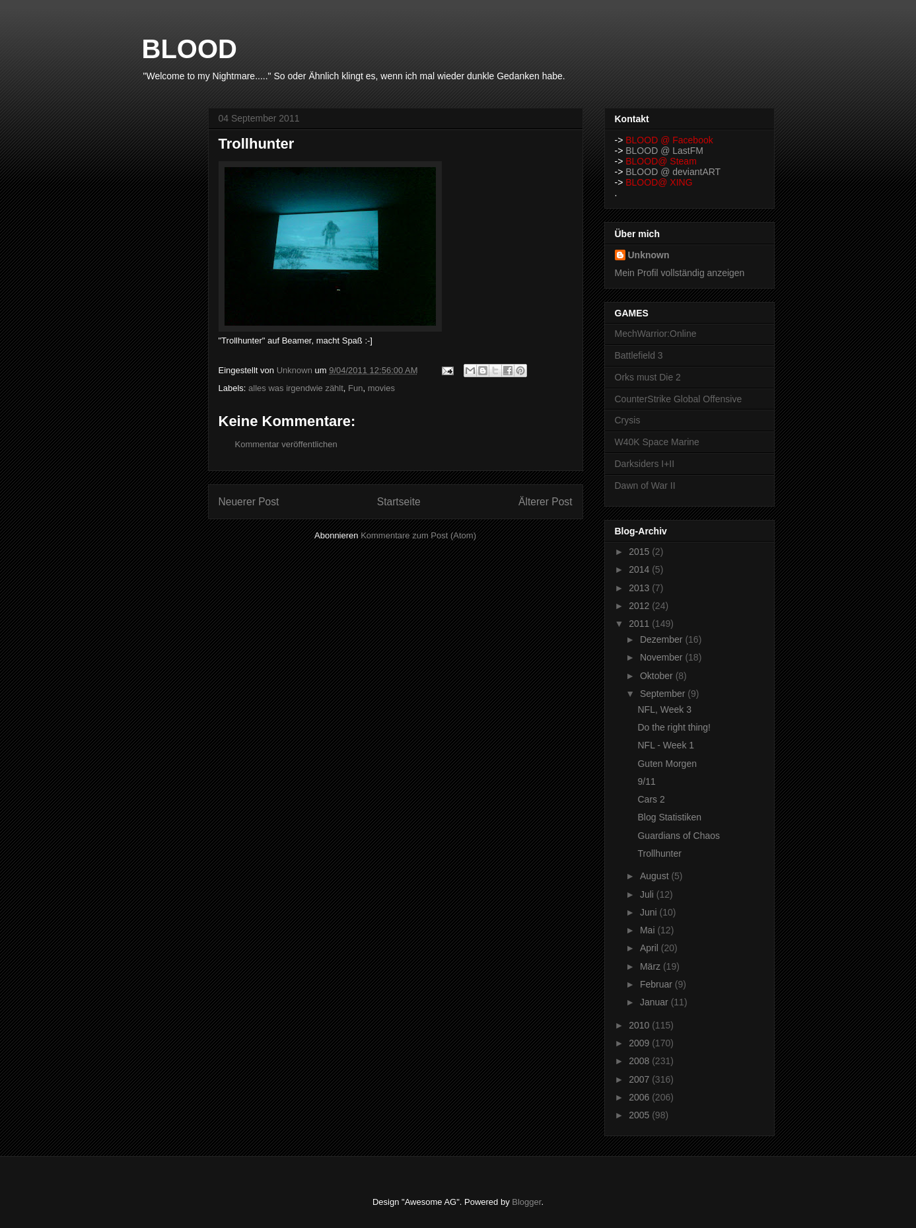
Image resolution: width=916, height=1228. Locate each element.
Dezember (662, 639)
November (662, 657)
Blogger (526, 1202)
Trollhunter (659, 853)
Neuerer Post (249, 501)
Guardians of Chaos (678, 835)
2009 (640, 1043)
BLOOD (189, 48)
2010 (640, 1025)
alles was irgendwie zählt (295, 388)
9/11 (646, 781)
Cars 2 (650, 799)
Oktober (658, 675)
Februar (657, 984)
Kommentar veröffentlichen (286, 444)
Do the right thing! (674, 727)
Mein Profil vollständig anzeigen (680, 273)
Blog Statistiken (669, 817)
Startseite (399, 501)
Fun (355, 388)
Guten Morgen (667, 763)
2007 (640, 1079)
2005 (640, 1115)
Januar (655, 1002)
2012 (640, 605)
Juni (650, 912)
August (655, 876)
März (651, 966)
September (663, 693)
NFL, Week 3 (664, 709)
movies (381, 388)
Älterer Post (545, 501)
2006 (640, 1097)
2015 (640, 551)
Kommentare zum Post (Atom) (418, 535)
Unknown (649, 255)
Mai (648, 930)
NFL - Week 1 (665, 745)
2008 (640, 1061)
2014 (640, 569)
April (650, 948)
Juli (648, 894)
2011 (640, 623)
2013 (640, 588)
